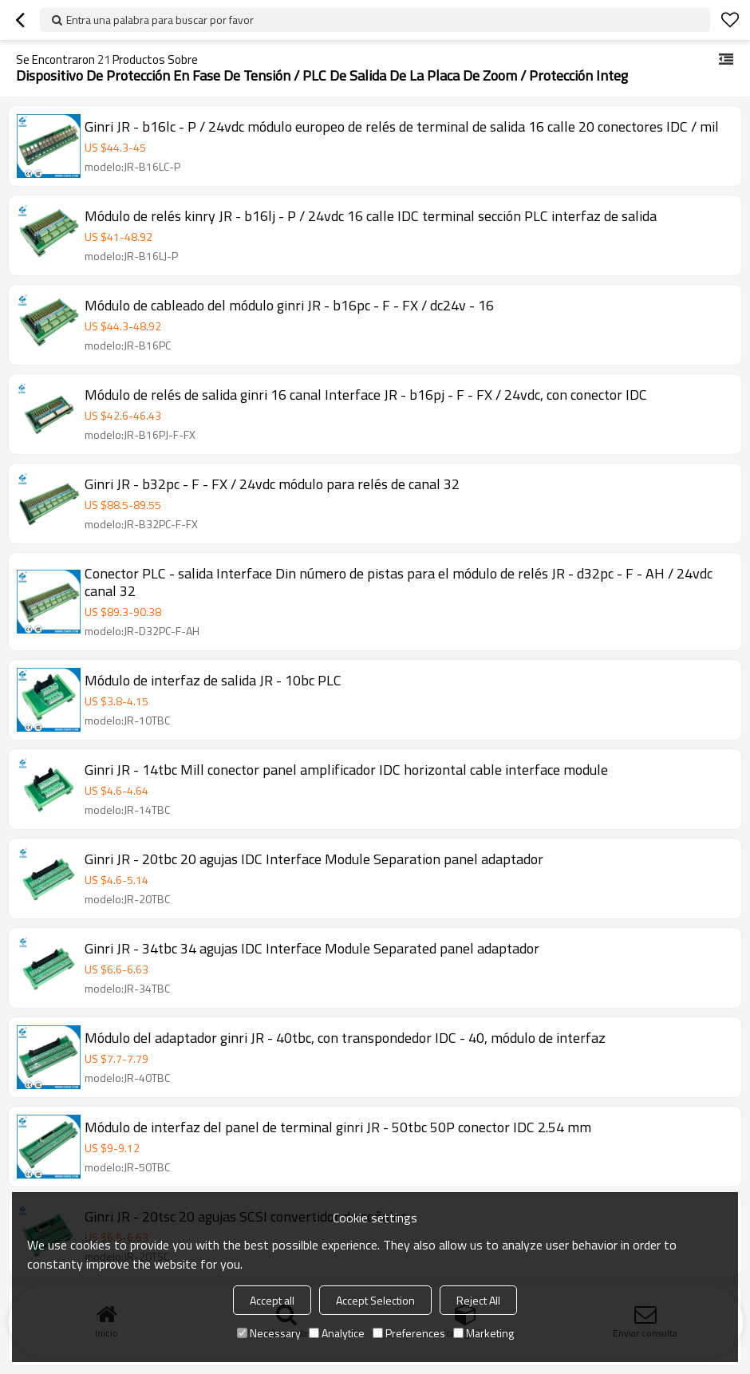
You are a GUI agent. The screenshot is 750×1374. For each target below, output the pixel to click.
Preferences (409, 1333)
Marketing (483, 1333)
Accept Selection (375, 1300)
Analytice (337, 1333)
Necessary (269, 1333)
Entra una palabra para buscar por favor (160, 19)
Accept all (272, 1300)
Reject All (478, 1300)
